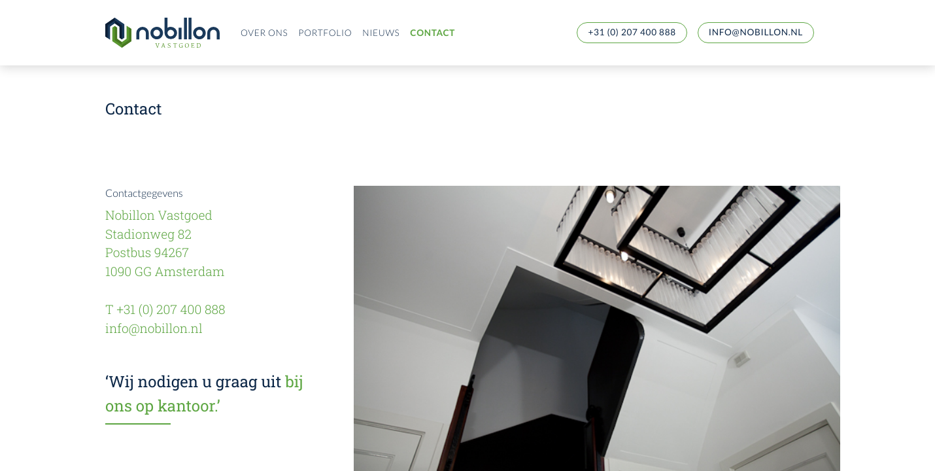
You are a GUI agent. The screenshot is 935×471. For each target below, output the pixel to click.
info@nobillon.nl (756, 32)
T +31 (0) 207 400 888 (165, 310)
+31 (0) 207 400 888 (631, 32)
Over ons (264, 32)
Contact (432, 32)
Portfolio (325, 32)
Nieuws (381, 32)
